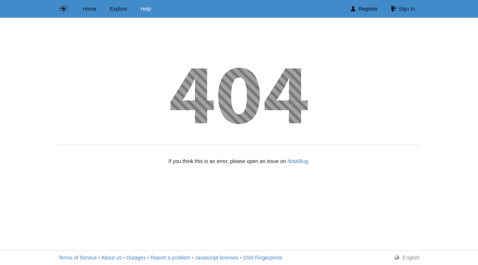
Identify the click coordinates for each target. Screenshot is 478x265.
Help (145, 9)
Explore (118, 9)
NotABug (297, 161)
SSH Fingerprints (262, 258)
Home (90, 9)
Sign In (403, 9)
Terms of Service (78, 258)
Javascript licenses (216, 258)
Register (364, 9)
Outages (136, 258)
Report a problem (170, 258)
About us (111, 258)
